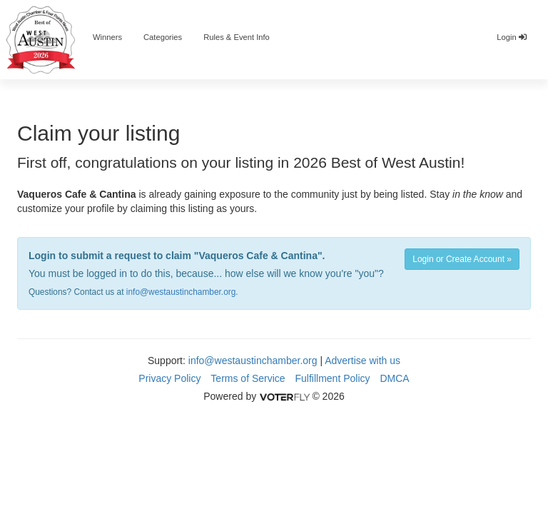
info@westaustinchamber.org (181, 292)
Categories (162, 37)
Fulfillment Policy (332, 378)
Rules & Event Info (236, 37)
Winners (107, 37)
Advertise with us (362, 360)
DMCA (394, 378)
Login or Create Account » (462, 259)
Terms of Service (247, 378)
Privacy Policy (169, 378)
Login (512, 37)
